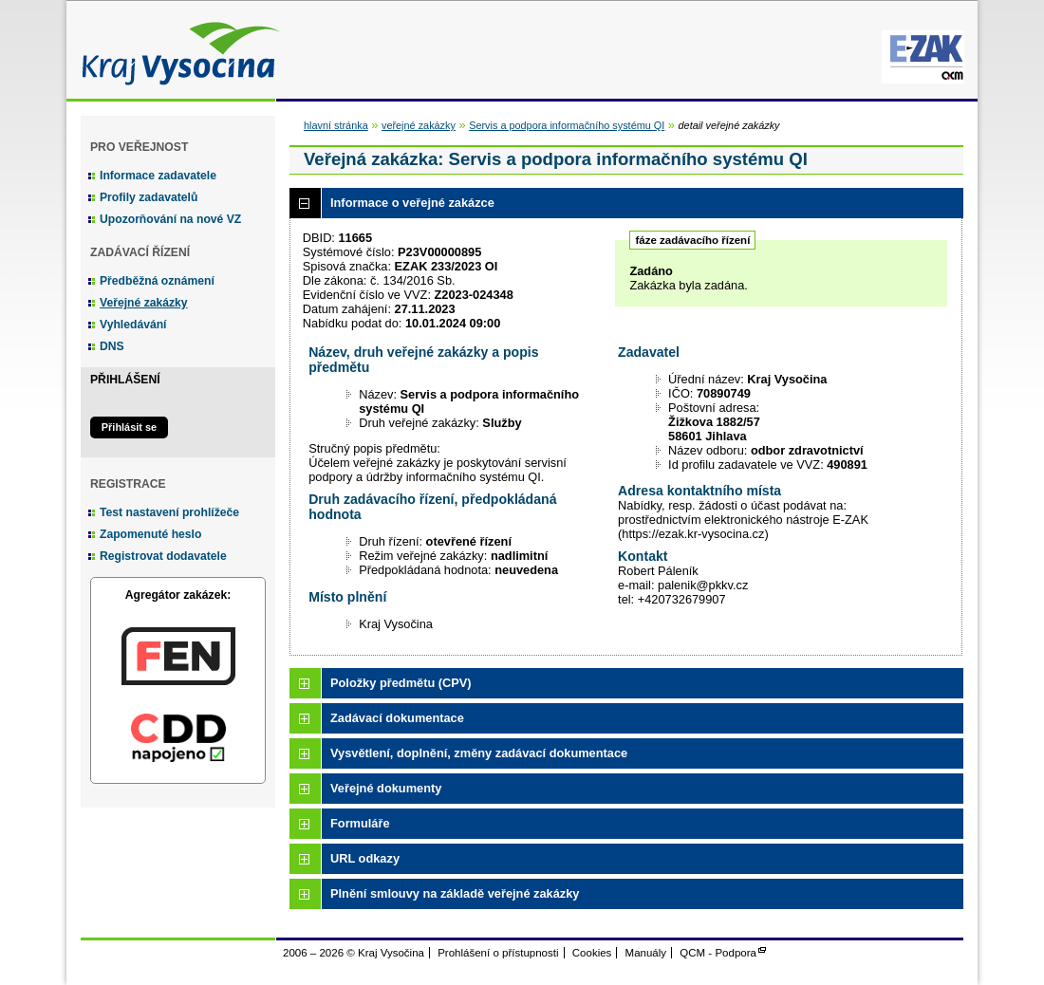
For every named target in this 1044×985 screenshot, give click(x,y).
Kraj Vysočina (175, 50)
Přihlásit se (129, 427)
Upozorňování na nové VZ (170, 219)
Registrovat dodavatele (163, 556)
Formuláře (360, 823)
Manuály (646, 952)
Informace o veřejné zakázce (412, 202)
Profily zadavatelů (148, 197)
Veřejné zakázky (144, 302)
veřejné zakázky (419, 125)
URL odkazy (365, 858)
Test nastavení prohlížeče (169, 512)
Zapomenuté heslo (150, 534)
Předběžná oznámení (157, 281)
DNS (112, 346)
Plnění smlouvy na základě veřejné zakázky (454, 893)
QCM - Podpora (718, 952)
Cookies (592, 952)
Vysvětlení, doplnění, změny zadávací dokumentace (478, 753)
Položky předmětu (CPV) (401, 683)
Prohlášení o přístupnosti (498, 952)
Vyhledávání (133, 324)
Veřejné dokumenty (385, 788)
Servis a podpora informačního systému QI (566, 125)
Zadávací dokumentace (397, 718)
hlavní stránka (336, 125)
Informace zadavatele (158, 175)
